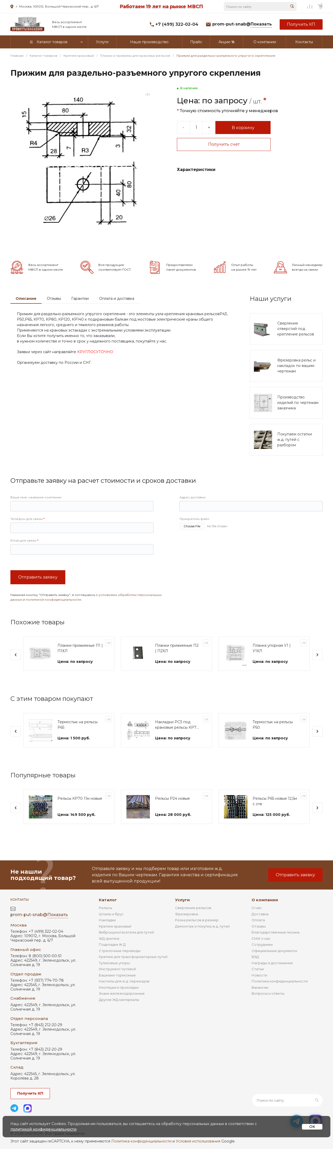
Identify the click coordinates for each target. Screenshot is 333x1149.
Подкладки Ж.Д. (112, 944)
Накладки (107, 920)
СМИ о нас (261, 938)
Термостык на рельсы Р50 (273, 740)
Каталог (108, 899)
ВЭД (255, 957)
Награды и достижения (272, 963)
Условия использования (198, 1141)
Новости (259, 975)
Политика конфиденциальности (280, 981)
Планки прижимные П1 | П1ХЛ (80, 664)
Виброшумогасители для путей (126, 932)
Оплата (258, 920)
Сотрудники (262, 944)
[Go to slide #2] (36, 253)
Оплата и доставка (116, 314)
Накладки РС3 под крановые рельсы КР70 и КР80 (177, 740)
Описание (26, 314)
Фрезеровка (186, 914)
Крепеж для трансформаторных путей (133, 957)
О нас (257, 908)
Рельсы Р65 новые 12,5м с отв (275, 817)
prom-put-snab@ (242, 24)
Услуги (182, 899)
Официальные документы (274, 951)
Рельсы (105, 908)
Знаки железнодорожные (122, 993)
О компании (265, 899)
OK (312, 1126)
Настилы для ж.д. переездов (124, 981)
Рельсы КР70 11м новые (79, 814)
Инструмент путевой (117, 969)
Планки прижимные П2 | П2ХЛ (176, 664)
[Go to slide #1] (18, 253)
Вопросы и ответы (268, 993)
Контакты (19, 900)
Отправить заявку (37, 592)
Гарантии (80, 314)
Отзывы (54, 314)
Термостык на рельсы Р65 (77, 740)
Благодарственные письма (275, 932)
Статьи (258, 969)
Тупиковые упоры (114, 963)
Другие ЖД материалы (119, 1000)
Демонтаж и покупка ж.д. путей (202, 926)
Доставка (260, 914)
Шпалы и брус (111, 914)
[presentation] (15, 670)
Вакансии (260, 987)
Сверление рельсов (193, 908)
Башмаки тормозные (117, 975)
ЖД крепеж (109, 938)
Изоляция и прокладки (119, 987)
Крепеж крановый (115, 926)
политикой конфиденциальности (53, 615)
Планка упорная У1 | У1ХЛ (272, 664)
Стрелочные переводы (119, 951)
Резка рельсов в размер (197, 920)
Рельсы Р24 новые (172, 814)
